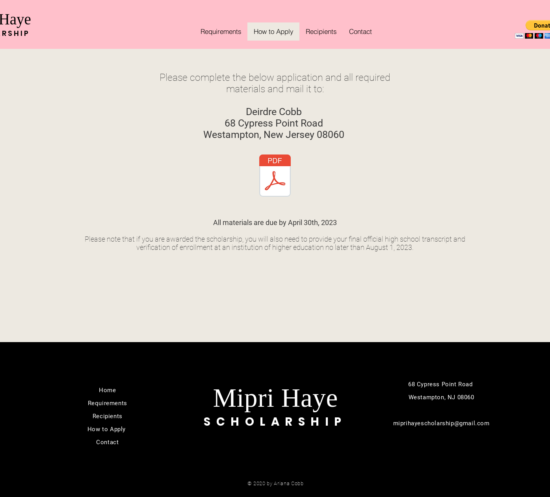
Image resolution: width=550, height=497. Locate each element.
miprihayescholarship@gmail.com (441, 423)
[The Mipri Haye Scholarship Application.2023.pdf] (275, 176)
